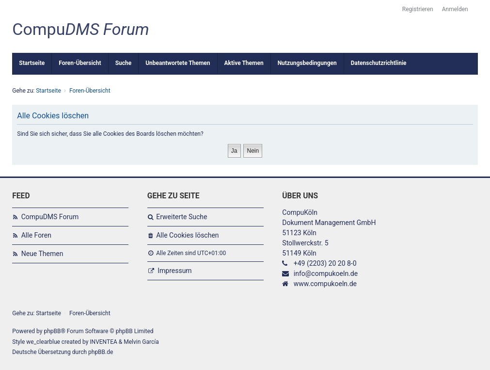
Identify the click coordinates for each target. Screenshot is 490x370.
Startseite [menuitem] (32, 63)
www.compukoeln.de (325, 284)
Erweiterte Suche (181, 217)
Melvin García (141, 341)
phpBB (52, 331)
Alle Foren (36, 235)
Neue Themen (42, 253)
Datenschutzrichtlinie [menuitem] (379, 63)
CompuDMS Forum (50, 217)
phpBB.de (100, 352)
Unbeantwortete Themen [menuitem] (177, 63)
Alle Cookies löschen (187, 235)
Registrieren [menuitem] (417, 9)
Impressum (174, 270)
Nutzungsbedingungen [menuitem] (307, 63)
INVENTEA (103, 341)
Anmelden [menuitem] (455, 9)
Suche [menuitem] (123, 63)
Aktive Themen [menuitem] (244, 63)
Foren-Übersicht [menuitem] (80, 63)
